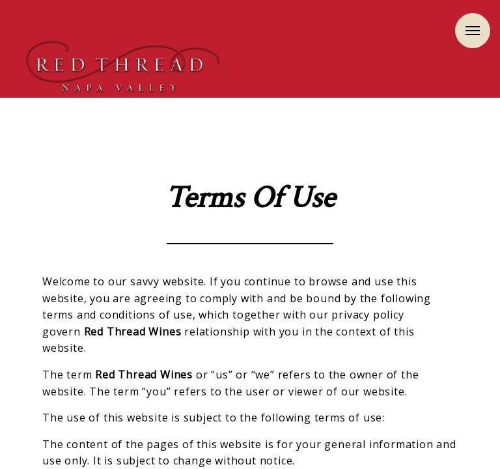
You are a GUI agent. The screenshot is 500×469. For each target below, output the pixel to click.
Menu (472, 30)
